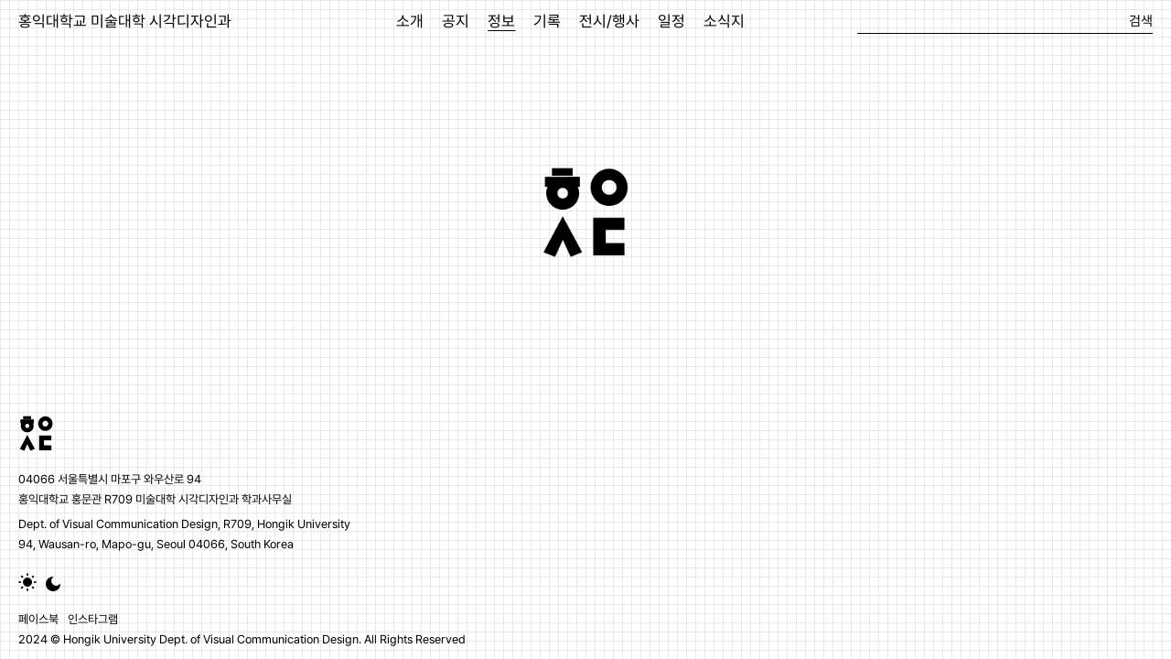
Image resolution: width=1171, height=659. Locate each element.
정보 (501, 21)
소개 (410, 21)
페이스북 (38, 619)
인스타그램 (93, 619)
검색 (1141, 21)
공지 (455, 21)
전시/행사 (609, 21)
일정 (671, 21)
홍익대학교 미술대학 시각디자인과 (124, 21)
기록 (547, 21)
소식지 (724, 21)
